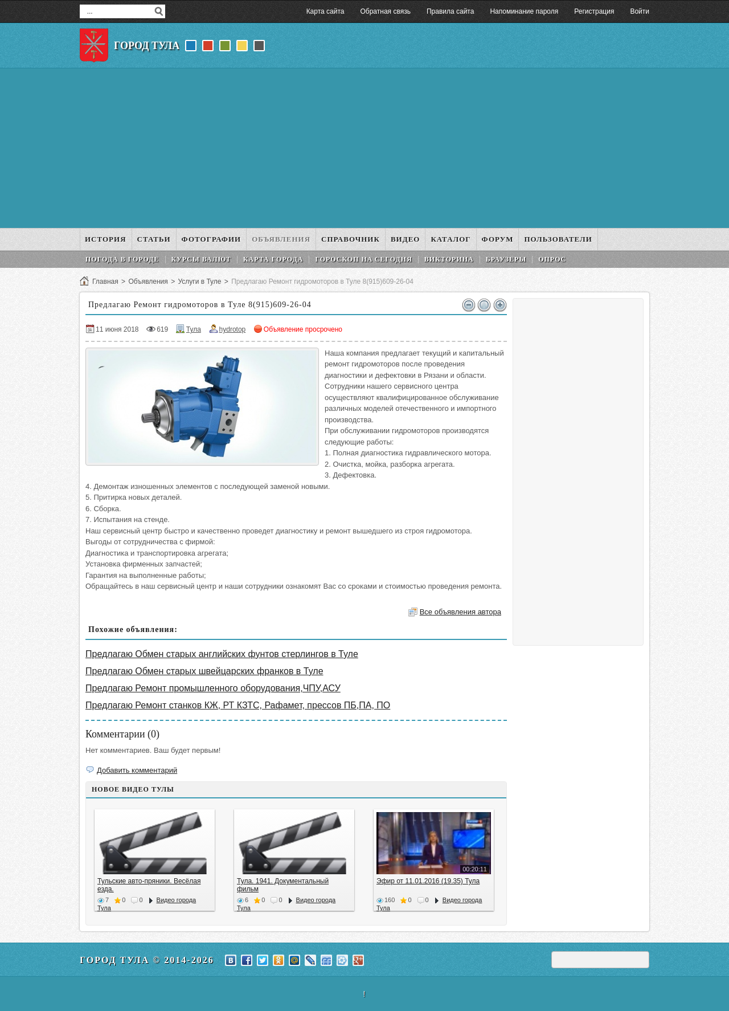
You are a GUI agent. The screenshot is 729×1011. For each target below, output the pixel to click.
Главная (105, 282)
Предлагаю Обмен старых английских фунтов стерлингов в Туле (221, 654)
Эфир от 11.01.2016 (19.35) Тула (428, 881)
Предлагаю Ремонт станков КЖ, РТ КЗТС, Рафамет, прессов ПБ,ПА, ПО (237, 705)
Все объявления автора (460, 612)
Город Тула (146, 45)
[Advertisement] (364, 148)
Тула (193, 329)
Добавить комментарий (137, 770)
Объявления (147, 282)
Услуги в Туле (199, 282)
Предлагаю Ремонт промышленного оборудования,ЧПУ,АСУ (213, 688)
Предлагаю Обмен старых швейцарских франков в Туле (204, 671)
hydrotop (232, 329)
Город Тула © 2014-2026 (147, 960)
